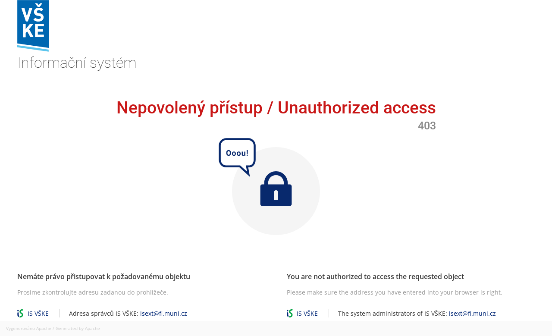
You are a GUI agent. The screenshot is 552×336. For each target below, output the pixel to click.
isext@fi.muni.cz (163, 313)
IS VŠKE (38, 313)
